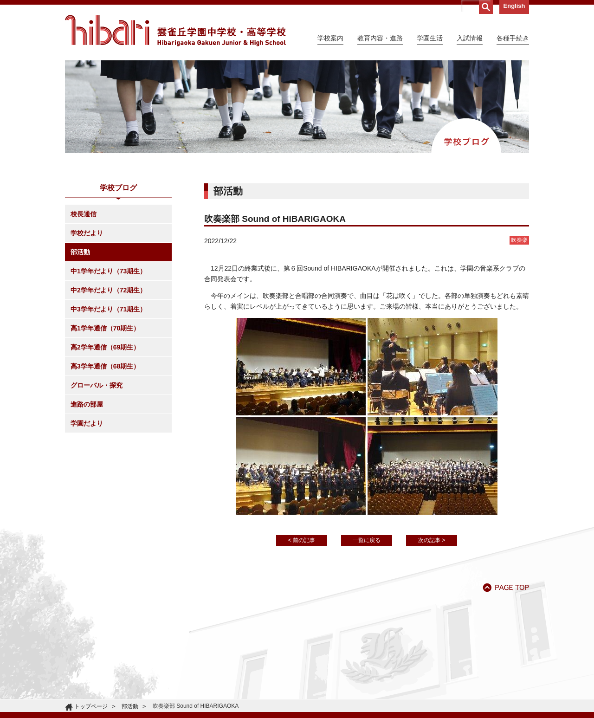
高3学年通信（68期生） (105, 366)
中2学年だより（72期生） (108, 290)
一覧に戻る (367, 540)
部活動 (80, 252)
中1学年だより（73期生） (108, 271)
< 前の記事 (301, 540)
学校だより (87, 233)
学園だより (87, 423)
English (514, 5)
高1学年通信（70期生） (105, 328)
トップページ (91, 706)
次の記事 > (431, 540)
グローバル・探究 (97, 385)
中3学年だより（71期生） (108, 309)
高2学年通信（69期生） (105, 347)
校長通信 (84, 214)
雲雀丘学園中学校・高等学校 (175, 30)
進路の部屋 (87, 404)
